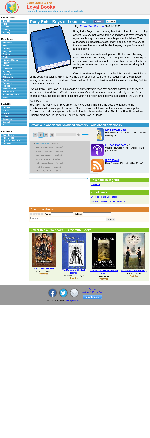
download (55, 143)
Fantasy (6, 30)
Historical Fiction (10, 60)
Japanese (7, 119)
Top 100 (6, 21)
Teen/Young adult (11, 94)
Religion (6, 86)
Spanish (6, 122)
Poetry (6, 80)
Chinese (6, 108)
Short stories (9, 92)
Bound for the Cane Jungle (44, 147)
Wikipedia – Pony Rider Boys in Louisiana (108, 201)
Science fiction (9, 89)
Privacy (75, 301)
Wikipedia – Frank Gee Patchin (104, 197)
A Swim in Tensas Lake (43, 167)
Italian (5, 116)
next (46, 135)
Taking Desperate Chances (44, 163)
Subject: (78, 214)
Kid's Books (8, 138)
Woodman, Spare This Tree (44, 171)
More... (6, 97)
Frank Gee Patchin (92, 26)
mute (78, 134)
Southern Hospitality (42, 143)
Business (7, 144)
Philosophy (8, 77)
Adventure (95, 184)
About (68, 301)
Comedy (6, 48)
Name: (47, 214)
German (6, 113)
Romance (7, 83)
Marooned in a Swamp (43, 159)
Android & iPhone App (92, 292)
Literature (7, 69)
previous (35, 135)
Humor (6, 66)
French (6, 110)
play (41, 135)
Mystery (6, 32)
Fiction (6, 27)
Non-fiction (8, 74)
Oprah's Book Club (11, 141)
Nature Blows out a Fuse (43, 155)
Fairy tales (7, 51)
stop (52, 135)
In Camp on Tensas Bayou (44, 151)
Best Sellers (8, 135)
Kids (5, 24)
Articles (92, 289)
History (6, 63)
